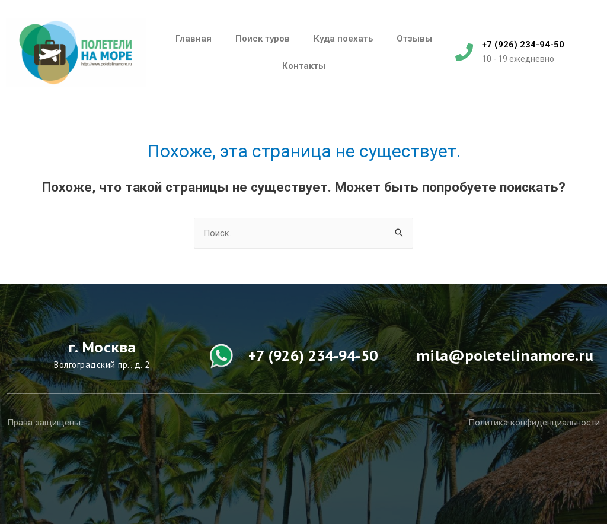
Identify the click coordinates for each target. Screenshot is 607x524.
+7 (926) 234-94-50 (523, 44)
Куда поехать (343, 38)
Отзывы (414, 38)
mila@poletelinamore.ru (504, 356)
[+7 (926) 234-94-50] (464, 52)
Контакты (303, 66)
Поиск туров (262, 38)
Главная (193, 38)
